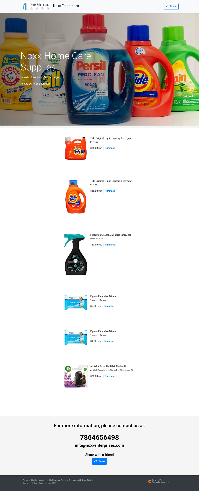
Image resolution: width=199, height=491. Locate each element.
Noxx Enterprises (41, 83)
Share (171, 6)
